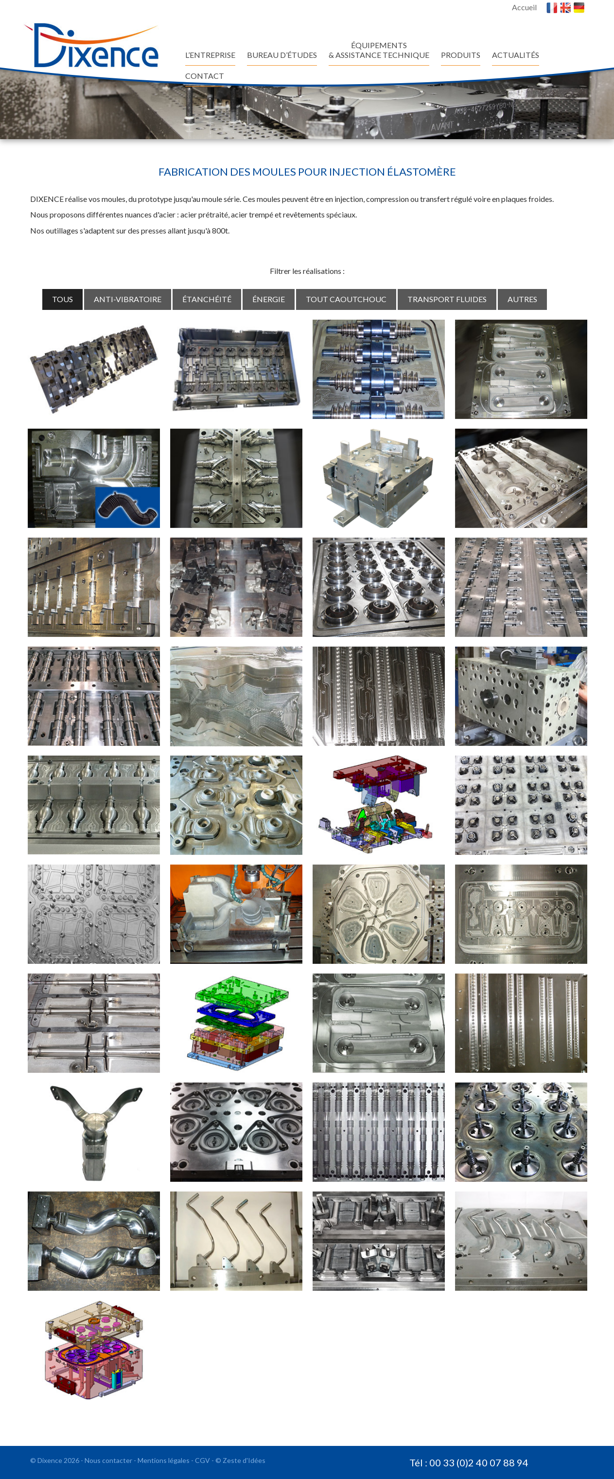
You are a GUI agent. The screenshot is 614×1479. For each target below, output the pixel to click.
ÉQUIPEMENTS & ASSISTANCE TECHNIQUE (379, 49)
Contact (204, 75)
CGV (203, 1460)
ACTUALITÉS (515, 54)
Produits (460, 54)
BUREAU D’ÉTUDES (282, 54)
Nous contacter (109, 1460)
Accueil (524, 7)
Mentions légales (164, 1460)
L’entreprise (210, 54)
